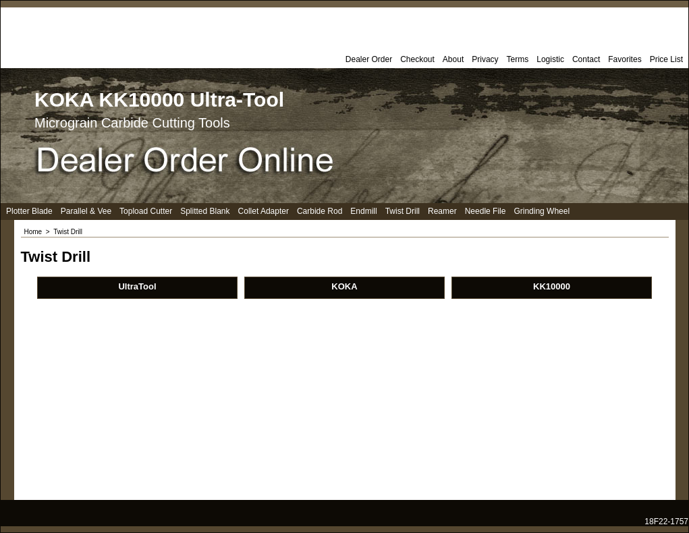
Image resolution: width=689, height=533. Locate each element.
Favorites (624, 59)
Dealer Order (369, 59)
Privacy (485, 59)
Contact (586, 59)
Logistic (550, 59)
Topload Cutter (145, 211)
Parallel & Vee (86, 211)
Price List (666, 59)
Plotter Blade (29, 211)
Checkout (417, 59)
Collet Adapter (263, 211)
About (453, 59)
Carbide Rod (319, 211)
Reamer (442, 211)
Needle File (485, 211)
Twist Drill (402, 211)
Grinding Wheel (542, 211)
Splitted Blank (204, 211)
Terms (518, 59)
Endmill (363, 211)
